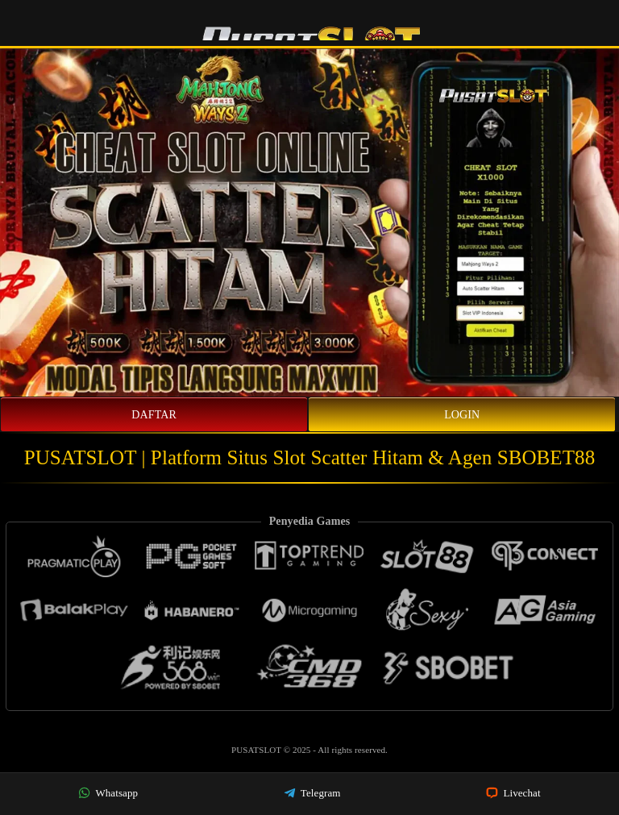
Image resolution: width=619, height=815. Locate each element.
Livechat (513, 793)
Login (462, 415)
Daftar (154, 415)
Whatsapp (108, 793)
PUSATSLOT (257, 750)
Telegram (312, 793)
